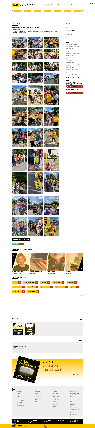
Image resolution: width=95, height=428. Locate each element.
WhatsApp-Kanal (70, 71)
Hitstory (18, 403)
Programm (53, 4)
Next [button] (82, 11)
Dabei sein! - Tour (70, 48)
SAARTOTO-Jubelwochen (71, 65)
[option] (20, 263)
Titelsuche (54, 406)
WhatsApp (15, 243)
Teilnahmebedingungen (74, 409)
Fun (59, 4)
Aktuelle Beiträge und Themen (21, 398)
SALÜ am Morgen (20, 394)
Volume (81, 86)
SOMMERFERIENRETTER (71, 44)
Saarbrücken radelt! (70, 55)
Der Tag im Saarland (56, 393)
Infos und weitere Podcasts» (72, 96)
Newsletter (72, 396)
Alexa (71, 399)
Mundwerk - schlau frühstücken (20, 407)
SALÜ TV (36, 401)
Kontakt (71, 412)
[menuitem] (47, 4)
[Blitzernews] (63, 282)
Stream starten (79, 4)
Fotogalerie (37, 393)
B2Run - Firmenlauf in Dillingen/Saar (74, 64)
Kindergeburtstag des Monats (72, 69)
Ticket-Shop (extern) (56, 399)
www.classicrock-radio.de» (19, 348)
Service (64, 4)
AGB (71, 406)
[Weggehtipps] (66, 287)
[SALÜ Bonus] (38, 291)
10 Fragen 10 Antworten (71, 74)
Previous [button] (12, 11)
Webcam (18, 393)
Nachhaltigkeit (69, 58)
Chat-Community (38, 399)
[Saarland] (36, 282)
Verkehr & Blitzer (56, 396)
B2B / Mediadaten (73, 391)
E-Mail (22, 243)
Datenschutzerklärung (74, 407)
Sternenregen (72, 398)
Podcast (18, 396)
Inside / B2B (70, 4)
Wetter (54, 394)
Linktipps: (14, 338)
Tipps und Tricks (56, 402)
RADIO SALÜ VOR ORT (71, 67)
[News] (19, 282)
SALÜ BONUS (55, 404)
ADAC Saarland (69, 60)
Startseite (47, 4)
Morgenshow (69, 34)
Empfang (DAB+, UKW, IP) (75, 393)
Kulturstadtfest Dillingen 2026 (72, 53)
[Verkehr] (75, 282)
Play (67, 86)
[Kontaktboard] (23, 287)
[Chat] (77, 287)
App (35, 394)
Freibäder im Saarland (71, 57)
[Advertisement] (89, 22)
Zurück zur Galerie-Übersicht (21, 239)
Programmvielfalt (78, 250)
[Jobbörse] (37, 287)
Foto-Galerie (69, 27)
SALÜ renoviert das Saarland (72, 46)
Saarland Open (69, 51)
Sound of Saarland (70, 72)
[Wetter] (48, 282)
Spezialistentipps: (15, 318)
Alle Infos (75, 374)
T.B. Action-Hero (38, 396)
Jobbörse (54, 401)
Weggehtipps (55, 398)
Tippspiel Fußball (70, 50)
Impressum (72, 404)
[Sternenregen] (23, 291)
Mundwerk (68, 36)
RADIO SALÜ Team (73, 394)
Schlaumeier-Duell (70, 37)
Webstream (19, 391)
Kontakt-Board (37, 391)
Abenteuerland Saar (70, 62)
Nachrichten (55, 391)
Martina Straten (20, 402)
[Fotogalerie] (51, 287)
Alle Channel (68, 426)
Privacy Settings (73, 414)
